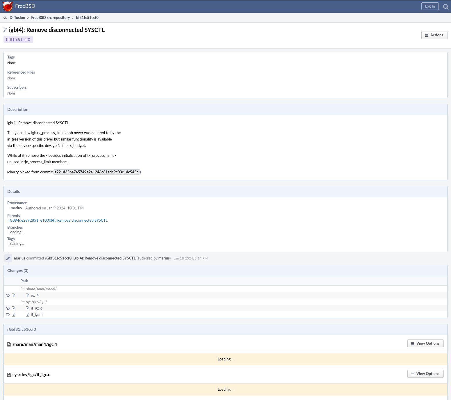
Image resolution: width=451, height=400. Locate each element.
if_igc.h (36, 314)
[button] (430, 6)
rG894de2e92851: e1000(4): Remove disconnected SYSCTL (58, 220)
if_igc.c (36, 308)
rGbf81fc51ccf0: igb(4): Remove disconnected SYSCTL (90, 258)
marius (16, 207)
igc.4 (35, 295)
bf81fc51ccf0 (18, 39)
